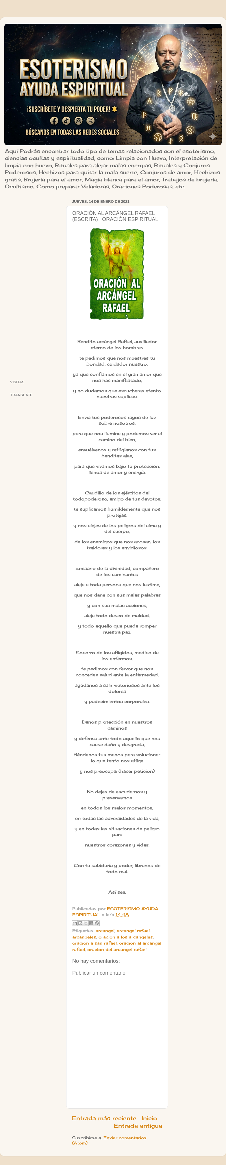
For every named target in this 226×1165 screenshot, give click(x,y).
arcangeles (84, 937)
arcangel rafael (133, 930)
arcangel (105, 930)
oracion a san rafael (94, 943)
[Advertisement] (34, 284)
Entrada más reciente (104, 1118)
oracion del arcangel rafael (117, 949)
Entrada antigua (138, 1125)
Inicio (149, 1118)
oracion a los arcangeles (126, 937)
